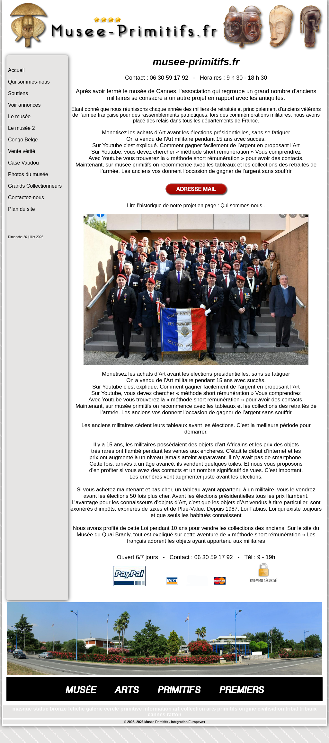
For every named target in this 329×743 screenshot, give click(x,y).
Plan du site (21, 209)
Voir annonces (24, 105)
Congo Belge (23, 139)
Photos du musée (28, 174)
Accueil (16, 70)
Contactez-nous (26, 197)
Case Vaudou (23, 163)
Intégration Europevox (188, 722)
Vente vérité (21, 151)
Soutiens (18, 93)
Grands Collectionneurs (35, 186)
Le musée (19, 116)
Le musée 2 (21, 128)
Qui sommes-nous (29, 82)
